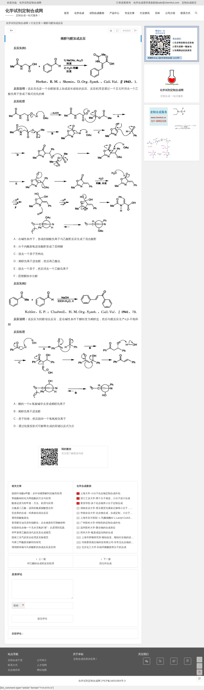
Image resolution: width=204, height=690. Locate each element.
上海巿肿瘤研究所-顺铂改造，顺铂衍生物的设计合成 (110, 537)
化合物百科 (14, 670)
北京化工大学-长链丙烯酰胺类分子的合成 (104, 547)
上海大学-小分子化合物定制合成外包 (100, 493)
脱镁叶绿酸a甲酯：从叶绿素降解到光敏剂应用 (37, 493)
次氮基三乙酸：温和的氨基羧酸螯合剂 (32, 508)
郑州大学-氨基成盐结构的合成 (96, 532)
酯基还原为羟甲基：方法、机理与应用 (32, 503)
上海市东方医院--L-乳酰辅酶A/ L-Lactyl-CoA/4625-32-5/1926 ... (114, 517)
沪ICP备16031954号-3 (113, 680)
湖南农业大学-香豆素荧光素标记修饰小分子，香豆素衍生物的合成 (116, 508)
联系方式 (13, 665)
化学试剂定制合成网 (30, 2)
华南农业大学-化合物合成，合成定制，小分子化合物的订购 (112, 513)
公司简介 (42, 660)
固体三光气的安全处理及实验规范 (30, 537)
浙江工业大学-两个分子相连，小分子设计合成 (105, 498)
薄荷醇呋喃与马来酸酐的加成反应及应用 (34, 547)
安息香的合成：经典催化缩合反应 (30, 513)
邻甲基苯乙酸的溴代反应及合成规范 (31, 532)
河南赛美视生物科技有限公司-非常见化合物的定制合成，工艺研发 (117, 542)
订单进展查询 (123, 2)
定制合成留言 (189, 2)
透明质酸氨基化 (20, 517)
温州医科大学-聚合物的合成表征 (97, 527)
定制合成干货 (15, 660)
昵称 (19, 605)
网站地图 (42, 670)
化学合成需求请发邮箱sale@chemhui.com (156, 2)
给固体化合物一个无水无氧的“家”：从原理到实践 (38, 527)
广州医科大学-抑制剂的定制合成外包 (100, 522)
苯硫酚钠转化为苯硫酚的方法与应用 (31, 498)
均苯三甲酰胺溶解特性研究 (26, 542)
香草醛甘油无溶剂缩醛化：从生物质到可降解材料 (38, 522)
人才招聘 (42, 665)
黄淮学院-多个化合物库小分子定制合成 (101, 503)
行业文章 (36, 23)
